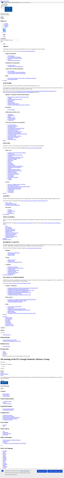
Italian (4, 465)
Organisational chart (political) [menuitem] (14, 60)
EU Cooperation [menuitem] (11, 71)
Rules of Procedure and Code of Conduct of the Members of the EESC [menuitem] (22, 78)
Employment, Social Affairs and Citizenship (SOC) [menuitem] (18, 291)
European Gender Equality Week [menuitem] (14, 187)
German (4, 454)
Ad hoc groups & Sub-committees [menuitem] (15, 306)
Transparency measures (7, 415)
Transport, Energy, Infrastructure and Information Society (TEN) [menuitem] (21, 290)
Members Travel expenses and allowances (11, 417)
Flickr (4, 34)
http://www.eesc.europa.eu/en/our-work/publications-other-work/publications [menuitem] (18, 92)
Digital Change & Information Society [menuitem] (15, 157)
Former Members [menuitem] (11, 253)
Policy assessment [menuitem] (11, 118)
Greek (4, 455)
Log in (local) (8, 323)
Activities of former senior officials (10, 418)
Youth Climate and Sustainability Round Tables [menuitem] (17, 133)
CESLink (5, 442)
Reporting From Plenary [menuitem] (10, 230)
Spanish (4, 457)
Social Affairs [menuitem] (11, 176)
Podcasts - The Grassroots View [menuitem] (12, 232)
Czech (4, 451)
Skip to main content (4, 1)
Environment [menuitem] (10, 163)
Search (2, 18)
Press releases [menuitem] (8, 227)
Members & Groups (7, 239)
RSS (4, 425)
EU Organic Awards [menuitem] (12, 134)
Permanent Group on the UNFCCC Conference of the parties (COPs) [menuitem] (22, 313)
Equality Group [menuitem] (11, 310)
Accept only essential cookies (55, 471)
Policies (4, 140)
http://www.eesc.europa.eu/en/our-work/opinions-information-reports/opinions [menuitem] (39, 90)
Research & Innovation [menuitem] (12, 172)
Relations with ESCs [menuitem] (12, 139)
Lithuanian (5, 466)
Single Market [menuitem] (11, 174)
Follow (2, 380)
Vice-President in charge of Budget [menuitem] (15, 58)
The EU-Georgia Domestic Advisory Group (11, 340)
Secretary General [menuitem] (11, 65)
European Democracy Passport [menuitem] (14, 129)
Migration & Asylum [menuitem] (12, 171)
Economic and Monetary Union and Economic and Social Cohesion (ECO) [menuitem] (23, 287)
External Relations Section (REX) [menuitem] (15, 293)
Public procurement (7, 433)
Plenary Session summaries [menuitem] (13, 103)
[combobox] (14, 40)
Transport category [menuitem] (12, 273)
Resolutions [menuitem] (10, 101)
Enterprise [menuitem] (10, 162)
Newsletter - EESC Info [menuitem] (10, 229)
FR (3, 366)
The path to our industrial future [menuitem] (14, 132)
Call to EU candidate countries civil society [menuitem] (16, 184)
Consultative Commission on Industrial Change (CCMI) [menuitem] (19, 294)
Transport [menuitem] (10, 179)
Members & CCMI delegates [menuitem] (14, 252)
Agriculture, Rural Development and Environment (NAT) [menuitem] (19, 292)
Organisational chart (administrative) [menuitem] (15, 66)
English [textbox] (11, 40)
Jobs (4, 431)
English (4, 456)
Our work (5, 80)
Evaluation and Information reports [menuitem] (15, 99)
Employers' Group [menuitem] (11, 259)
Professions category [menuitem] (12, 271)
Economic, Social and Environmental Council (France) (14, 443)
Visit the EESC (6, 394)
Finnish (4, 459)
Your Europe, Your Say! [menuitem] (13, 130)
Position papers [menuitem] (11, 100)
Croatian (4, 463)
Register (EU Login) (10, 325)
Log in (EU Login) (9, 324)
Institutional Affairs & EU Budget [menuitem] (15, 170)
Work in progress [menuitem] (11, 102)
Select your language (4, 39)
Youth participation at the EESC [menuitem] (14, 188)
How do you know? (26, 2)
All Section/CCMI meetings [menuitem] (11, 203)
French (4, 460)
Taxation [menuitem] (10, 178)
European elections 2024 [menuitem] (13, 125)
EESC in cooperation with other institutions (11, 439)
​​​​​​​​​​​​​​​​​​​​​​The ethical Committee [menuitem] (12, 79)
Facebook (5, 25)
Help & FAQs (8, 322)
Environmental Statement (8, 409)
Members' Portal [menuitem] (11, 254)
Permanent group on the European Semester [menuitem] (17, 308)
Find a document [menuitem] (11, 109)
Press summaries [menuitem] (9, 228)
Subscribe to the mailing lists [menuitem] (11, 236)
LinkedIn (5, 23)
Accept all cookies (42, 471)
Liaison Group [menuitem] (11, 307)
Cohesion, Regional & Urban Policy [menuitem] (15, 154)
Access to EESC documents (8, 416)
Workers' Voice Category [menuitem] (13, 266)
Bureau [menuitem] (9, 59)
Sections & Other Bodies (8, 274)
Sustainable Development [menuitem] (13, 177)
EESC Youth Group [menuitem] (12, 312)
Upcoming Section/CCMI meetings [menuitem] (13, 204)
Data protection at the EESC (8, 408)
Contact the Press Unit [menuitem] (10, 234)
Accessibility (3, 38)
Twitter (5, 27)
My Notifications (9, 318)
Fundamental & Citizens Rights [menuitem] (14, 167)
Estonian (4, 458)
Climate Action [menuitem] (11, 153)
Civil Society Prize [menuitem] (12, 126)
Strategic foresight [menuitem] (11, 117)
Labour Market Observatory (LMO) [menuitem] (15, 301)
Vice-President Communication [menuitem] (14, 56)
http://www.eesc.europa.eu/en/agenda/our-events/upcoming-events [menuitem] (34, 200)
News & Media (6, 214)
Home (4, 351)
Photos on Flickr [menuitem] (9, 237)
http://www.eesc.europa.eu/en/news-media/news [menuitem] (23, 222)
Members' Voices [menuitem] (9, 231)
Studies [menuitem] (9, 116)
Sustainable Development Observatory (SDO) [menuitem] (17, 300)
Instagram (5, 24)
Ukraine (4, 314)
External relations (6, 346)
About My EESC (9, 317)
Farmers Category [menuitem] (11, 269)
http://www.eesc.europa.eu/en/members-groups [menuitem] (32, 247)
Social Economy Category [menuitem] (13, 272)
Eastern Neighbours (4, 373)
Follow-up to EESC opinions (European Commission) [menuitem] (19, 104)
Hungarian (5, 464)
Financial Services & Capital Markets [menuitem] (15, 166)
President (5, 238)
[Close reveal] (1, 445)
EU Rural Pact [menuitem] (11, 192)
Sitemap (4, 424)
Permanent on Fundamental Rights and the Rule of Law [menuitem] (19, 309)
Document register (7, 401)
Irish (4, 461)
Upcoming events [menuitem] (11, 210)
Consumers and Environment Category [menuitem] (16, 267)
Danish (4, 452)
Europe (1, 375)
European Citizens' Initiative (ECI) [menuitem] (15, 131)
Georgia (2, 372)
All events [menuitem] (10, 211)
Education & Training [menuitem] (12, 159)
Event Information (6, 334)
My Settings (8, 319)
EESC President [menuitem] (11, 55)
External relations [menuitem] (11, 164)
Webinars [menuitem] (10, 209)
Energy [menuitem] (9, 161)
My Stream (8, 320)
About (4, 43)
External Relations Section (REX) (10, 339)
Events (4, 354)
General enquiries (6, 395)
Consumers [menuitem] (10, 155)
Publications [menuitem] (10, 114)
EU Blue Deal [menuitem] (11, 189)
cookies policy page (24, 470)
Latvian (4, 467)
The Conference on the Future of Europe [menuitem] (16, 128)
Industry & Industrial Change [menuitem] (14, 169)
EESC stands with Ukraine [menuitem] (13, 137)
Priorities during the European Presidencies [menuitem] (16, 72)
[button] (4, 382)
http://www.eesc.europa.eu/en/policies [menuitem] (34, 147)
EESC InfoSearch (7, 403)
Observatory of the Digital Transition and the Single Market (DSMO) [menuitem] (22, 299)
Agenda (4, 193)
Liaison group (6, 440)
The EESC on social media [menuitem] (11, 233)
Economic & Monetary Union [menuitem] (14, 158)
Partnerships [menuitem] (10, 138)
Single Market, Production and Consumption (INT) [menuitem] (18, 289)
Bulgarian (5, 450)
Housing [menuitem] (9, 168)
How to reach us (6, 393)
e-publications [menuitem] (11, 119)
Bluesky (4, 30)
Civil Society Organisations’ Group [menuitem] (15, 261)
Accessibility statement (7, 419)
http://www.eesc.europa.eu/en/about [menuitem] (28, 51)
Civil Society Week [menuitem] (12, 124)
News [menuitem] (7, 225)
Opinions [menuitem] (10, 98)
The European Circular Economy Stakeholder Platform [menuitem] (19, 186)
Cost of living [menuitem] (11, 190)
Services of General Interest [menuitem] (13, 173)
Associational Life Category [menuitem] (13, 270)
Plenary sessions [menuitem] (9, 202)
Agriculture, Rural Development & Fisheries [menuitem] (17, 152)
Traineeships (5, 432)
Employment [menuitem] (10, 160)
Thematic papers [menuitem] (11, 115)
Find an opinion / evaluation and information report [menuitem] (18, 96)
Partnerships (5, 434)
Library (4, 402)
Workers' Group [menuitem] (11, 260)
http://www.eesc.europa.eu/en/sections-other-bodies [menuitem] (20, 283)
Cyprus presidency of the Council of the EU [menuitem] (17, 73)
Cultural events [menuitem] (11, 213)
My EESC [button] (5, 316)
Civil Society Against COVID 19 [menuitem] (14, 135)
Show (2, 388)
